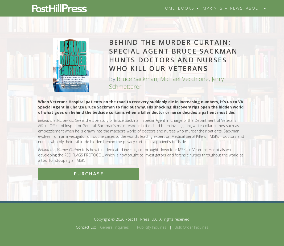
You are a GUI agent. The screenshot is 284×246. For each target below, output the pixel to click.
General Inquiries (114, 227)
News (236, 8)
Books (188, 8)
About (256, 8)
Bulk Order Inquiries (191, 227)
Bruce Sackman (137, 79)
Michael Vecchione (184, 79)
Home (168, 8)
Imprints (214, 8)
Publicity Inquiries (151, 227)
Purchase (89, 174)
